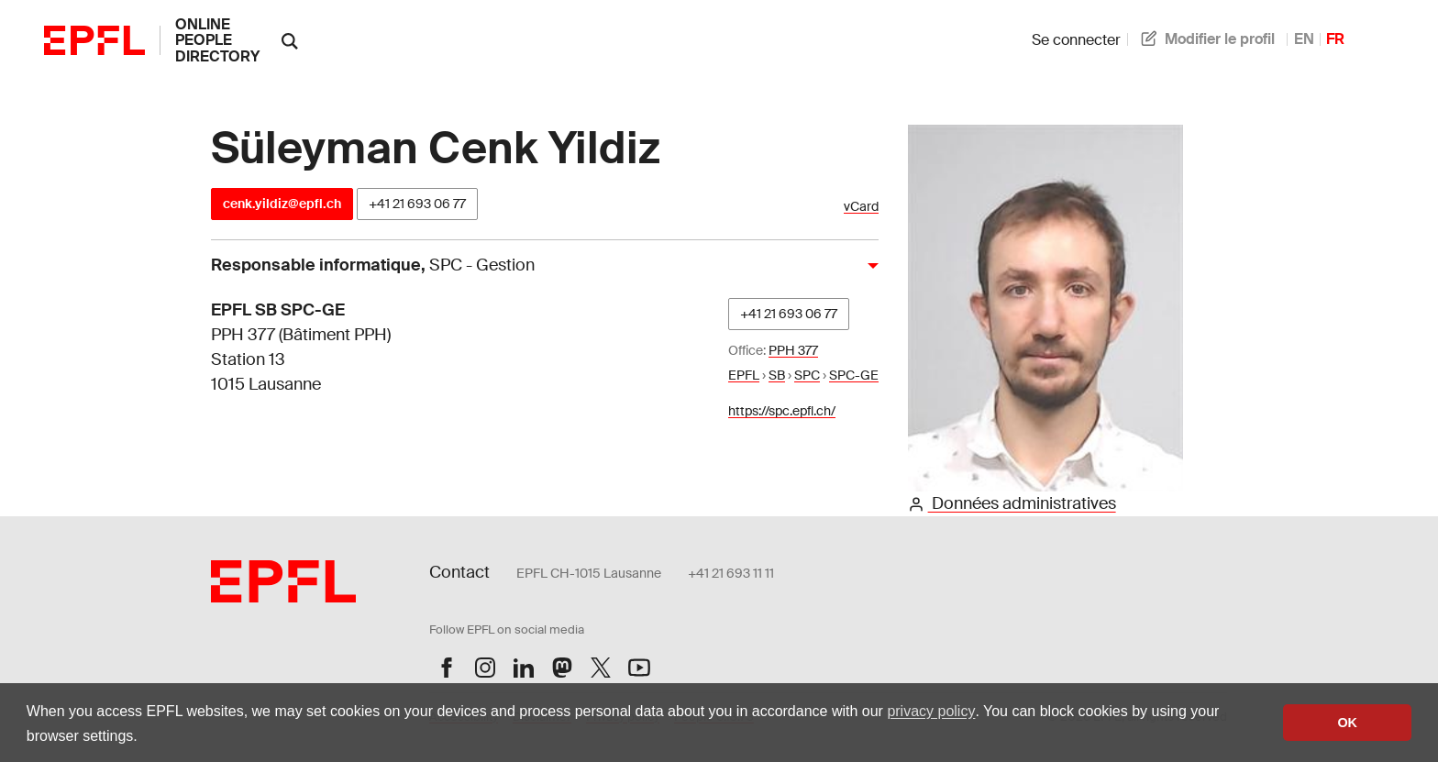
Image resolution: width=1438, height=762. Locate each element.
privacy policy (931, 711)
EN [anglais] (1304, 39)
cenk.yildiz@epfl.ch (282, 203)
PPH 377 (793, 350)
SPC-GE (854, 375)
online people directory (217, 40)
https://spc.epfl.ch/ (781, 411)
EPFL (743, 375)
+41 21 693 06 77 (417, 203)
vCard (861, 207)
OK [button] (1347, 722)
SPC (807, 375)
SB (777, 375)
